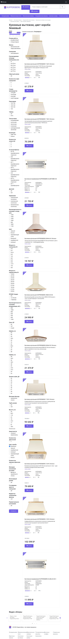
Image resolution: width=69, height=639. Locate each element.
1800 (12, 224)
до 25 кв (13, 65)
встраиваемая (15, 120)
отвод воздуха (15, 42)
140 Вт (12, 274)
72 (11, 342)
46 (11, 387)
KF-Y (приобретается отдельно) (15, 185)
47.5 (12, 369)
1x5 (12, 256)
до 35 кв (13, 69)
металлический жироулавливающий (16, 47)
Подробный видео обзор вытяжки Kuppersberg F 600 (27, 617)
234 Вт (12, 278)
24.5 (12, 368)
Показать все (12, 428)
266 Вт (12, 280)
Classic (13, 136)
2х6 (12, 262)
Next (60, 618)
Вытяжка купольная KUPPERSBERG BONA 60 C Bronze (40, 238)
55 (11, 340)
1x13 (12, 264)
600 (12, 317)
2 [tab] (34, 623)
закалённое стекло (14, 399)
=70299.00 (13, 299)
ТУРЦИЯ (13, 92)
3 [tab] (36, 623)
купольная (13, 122)
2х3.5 (12, 252)
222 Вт (12, 276)
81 (11, 424)
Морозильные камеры (28, 16)
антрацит (13, 242)
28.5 (12, 358)
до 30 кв (13, 67)
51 (11, 389)
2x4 (12, 260)
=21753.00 (13, 298)
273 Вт (12, 289)
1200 (12, 218)
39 (11, 349)
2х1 (12, 250)
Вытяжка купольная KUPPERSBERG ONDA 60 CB (39, 295)
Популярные (37, 31)
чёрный (13, 231)
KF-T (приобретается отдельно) (15, 164)
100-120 (13, 107)
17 (11, 423)
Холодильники (5, 16)
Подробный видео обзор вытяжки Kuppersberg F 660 (54, 617)
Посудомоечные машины (41, 16)
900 (12, 222)
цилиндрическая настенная (15, 128)
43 (11, 380)
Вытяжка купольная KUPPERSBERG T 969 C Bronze (39, 119)
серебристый (14, 240)
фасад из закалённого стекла (14, 474)
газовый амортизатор (14, 434)
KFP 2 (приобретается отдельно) (15, 169)
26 (11, 411)
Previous (7, 618)
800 (12, 312)
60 (11, 332)
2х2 (12, 248)
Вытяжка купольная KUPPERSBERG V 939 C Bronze (39, 519)
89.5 (12, 346)
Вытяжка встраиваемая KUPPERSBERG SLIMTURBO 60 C (41, 179)
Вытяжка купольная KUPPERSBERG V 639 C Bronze (39, 463)
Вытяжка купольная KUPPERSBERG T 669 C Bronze (39, 64)
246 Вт (12, 283)
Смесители (38, 636)
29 (11, 373)
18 (11, 419)
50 (11, 360)
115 (12, 415)
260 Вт (12, 281)
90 (11, 334)
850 (12, 308)
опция (12, 328)
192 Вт (12, 287)
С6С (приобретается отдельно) (15, 158)
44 (11, 382)
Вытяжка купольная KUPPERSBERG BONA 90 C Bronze (40, 345)
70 (11, 348)
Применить (14, 511)
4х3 (12, 267)
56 (11, 386)
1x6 (12, 265)
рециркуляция (15, 40)
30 (11, 366)
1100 (12, 226)
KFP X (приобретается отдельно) (15, 180)
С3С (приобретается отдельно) (15, 174)
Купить (29, 90)
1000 (12, 220)
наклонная (13, 124)
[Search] (45, 7)
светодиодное (15, 53)
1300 (12, 214)
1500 (12, 216)
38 (11, 351)
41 (11, 384)
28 (11, 356)
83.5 (12, 413)
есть (12, 115)
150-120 (13, 105)
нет (12, 192)
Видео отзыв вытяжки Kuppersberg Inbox (14, 617)
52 (11, 344)
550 (12, 315)
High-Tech (13, 134)
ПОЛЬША (13, 94)
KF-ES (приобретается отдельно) (15, 153)
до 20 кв (13, 71)
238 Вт (12, 291)
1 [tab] (32, 623)
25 (11, 417)
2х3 (12, 254)
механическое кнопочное (15, 205)
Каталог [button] (26, 6)
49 (11, 391)
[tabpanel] (14, 618)
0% (11, 296)
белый (12, 233)
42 (11, 378)
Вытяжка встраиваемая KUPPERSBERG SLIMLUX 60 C (40, 579)
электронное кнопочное (14, 202)
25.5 (12, 421)
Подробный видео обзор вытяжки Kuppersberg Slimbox (41, 618)
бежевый (13, 238)
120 (12, 109)
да (11, 76)
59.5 (12, 338)
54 (11, 336)
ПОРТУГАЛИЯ (14, 98)
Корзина (34, 11)
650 (12, 313)
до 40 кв (13, 63)
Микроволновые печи (16, 16)
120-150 (13, 103)
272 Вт (12, 285)
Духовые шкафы (53, 16)
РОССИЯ (13, 96)
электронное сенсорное (14, 198)
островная (13, 126)
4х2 (12, 258)
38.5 (12, 362)
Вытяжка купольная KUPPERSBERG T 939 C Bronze (39, 399)
